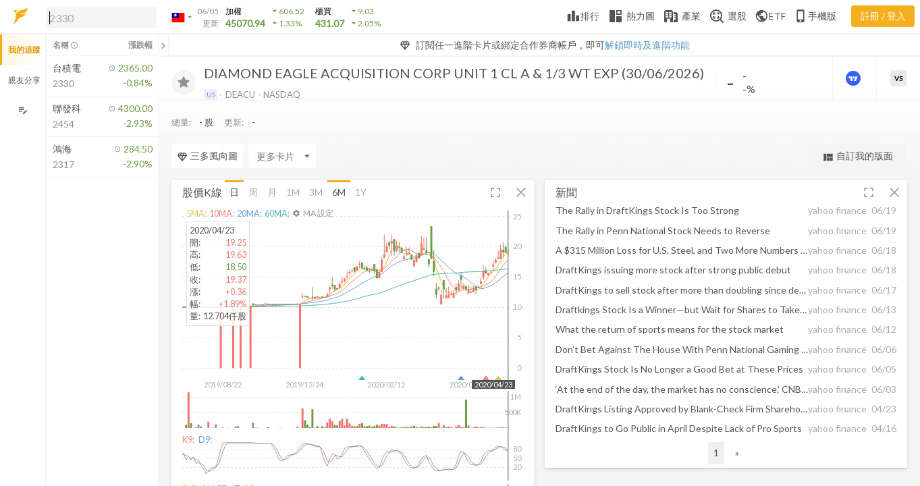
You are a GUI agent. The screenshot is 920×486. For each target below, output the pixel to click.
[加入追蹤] (183, 82)
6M (339, 192)
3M (316, 192)
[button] (98, 17)
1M (293, 192)
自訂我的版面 (857, 156)
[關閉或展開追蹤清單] (163, 45)
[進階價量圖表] (854, 78)
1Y (361, 192)
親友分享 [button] (24, 80)
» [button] (737, 452)
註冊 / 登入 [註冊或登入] (883, 16)
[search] (101, 17)
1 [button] (716, 452)
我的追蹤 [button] (24, 50)
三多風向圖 (207, 156)
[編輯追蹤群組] (22, 110)
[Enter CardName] (282, 156)
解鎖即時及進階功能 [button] (647, 45)
